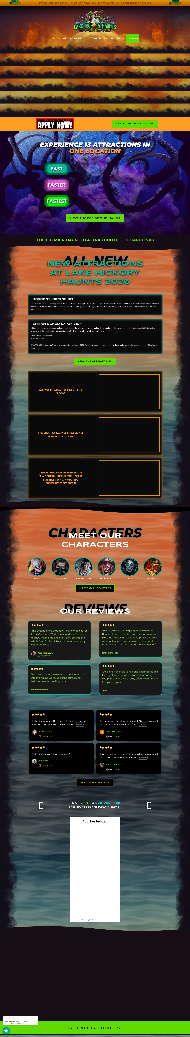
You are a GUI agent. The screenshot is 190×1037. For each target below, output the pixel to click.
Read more (80, 727)
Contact (116, 38)
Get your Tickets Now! (135, 124)
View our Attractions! (95, 363)
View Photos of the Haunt (95, 219)
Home (56, 38)
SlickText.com (93, 923)
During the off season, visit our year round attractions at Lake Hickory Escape (95, 3)
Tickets (132, 38)
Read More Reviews (95, 785)
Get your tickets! (95, 1031)
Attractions (96, 38)
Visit (66, 38)
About (78, 38)
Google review (45, 739)
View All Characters (95, 590)
